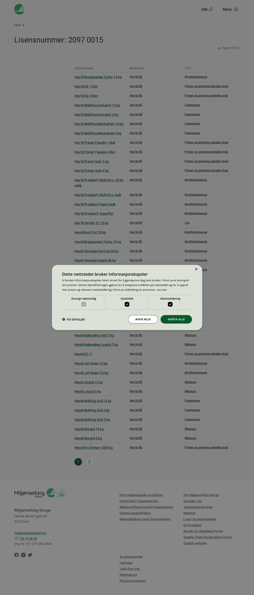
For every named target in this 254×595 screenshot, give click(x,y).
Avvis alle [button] (143, 319)
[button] (73, 319)
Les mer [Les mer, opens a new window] (162, 289)
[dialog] (127, 297)
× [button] (196, 269)
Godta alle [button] (176, 319)
